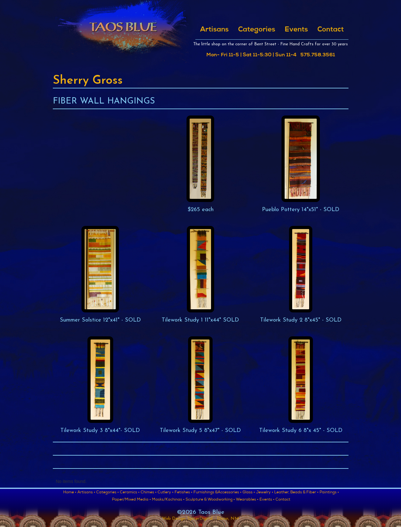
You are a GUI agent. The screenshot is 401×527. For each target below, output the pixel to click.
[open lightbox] (200, 164)
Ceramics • (130, 493)
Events (296, 29)
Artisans (214, 29)
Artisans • (86, 493)
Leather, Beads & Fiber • (296, 493)
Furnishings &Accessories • (217, 493)
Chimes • (149, 493)
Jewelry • (264, 493)
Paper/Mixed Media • (131, 500)
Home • (69, 493)
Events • (267, 500)
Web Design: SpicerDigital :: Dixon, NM (200, 518)
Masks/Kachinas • (168, 500)
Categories (256, 29)
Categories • (107, 493)
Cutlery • (166, 493)
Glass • (248, 493)
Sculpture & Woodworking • (210, 500)
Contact (330, 29)
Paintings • (329, 493)
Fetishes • (183, 493)
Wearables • (247, 500)
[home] (123, 34)
